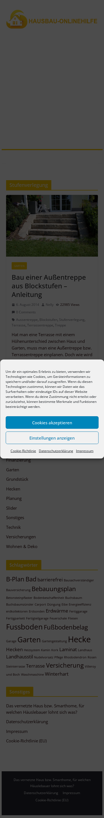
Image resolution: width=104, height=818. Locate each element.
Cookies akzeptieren (52, 422)
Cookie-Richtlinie (23, 450)
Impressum (84, 450)
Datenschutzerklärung (56, 450)
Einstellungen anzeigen (52, 438)
